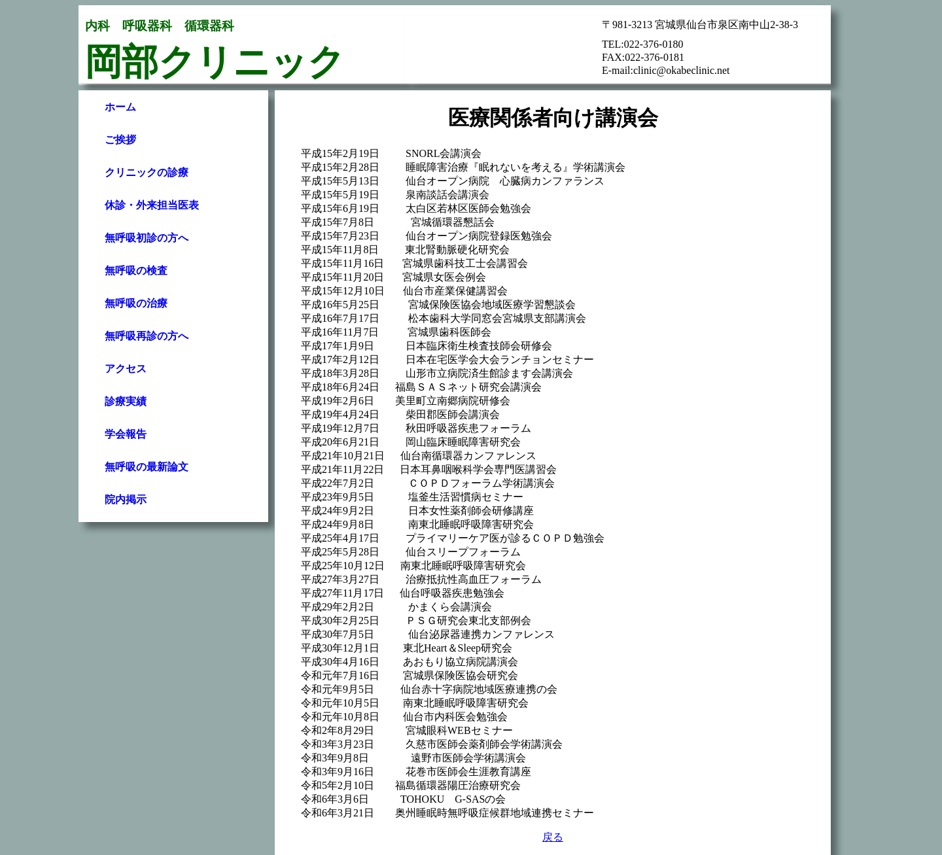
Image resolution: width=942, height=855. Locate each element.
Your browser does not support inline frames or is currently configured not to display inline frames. (173, 301)
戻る (552, 837)
